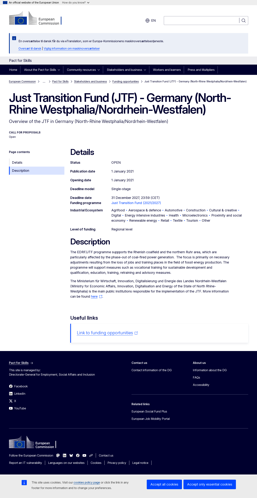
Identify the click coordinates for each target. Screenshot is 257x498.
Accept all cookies (164, 484)
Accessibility (201, 385)
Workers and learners (167, 70)
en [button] (150, 20)
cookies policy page (87, 482)
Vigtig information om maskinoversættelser (72, 48)
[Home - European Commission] (38, 18)
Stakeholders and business (124, 70)
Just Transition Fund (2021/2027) (136, 203)
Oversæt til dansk (30, 48)
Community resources (81, 70)
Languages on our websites (66, 463)
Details (17, 162)
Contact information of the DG (152, 370)
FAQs (196, 377)
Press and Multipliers (201, 70)
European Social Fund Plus (149, 411)
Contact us (106, 455)
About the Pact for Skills (40, 70)
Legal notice (140, 463)
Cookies (96, 463)
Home (13, 70)
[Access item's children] (60, 70)
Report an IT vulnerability (25, 463)
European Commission (22, 81)
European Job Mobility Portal (151, 419)
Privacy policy (116, 463)
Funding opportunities (125, 81)
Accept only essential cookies (209, 484)
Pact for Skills (60, 81)
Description (20, 170)
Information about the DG (210, 370)
